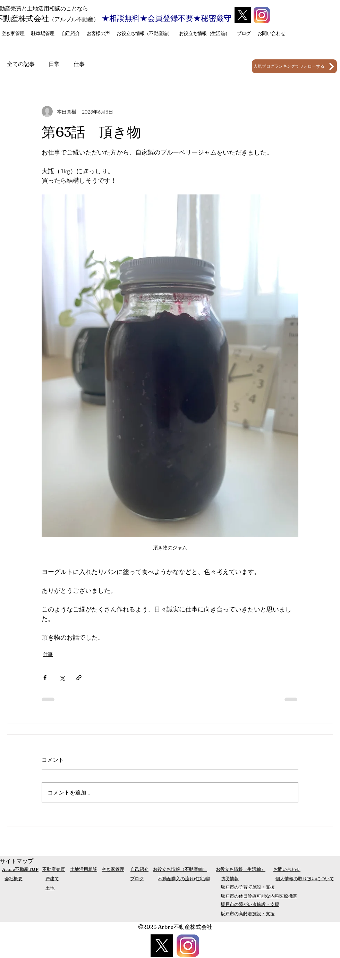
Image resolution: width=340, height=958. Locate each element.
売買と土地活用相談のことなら (49, 8)
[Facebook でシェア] (45, 677)
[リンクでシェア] (79, 677)
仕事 (79, 63)
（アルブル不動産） (74, 19)
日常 (54, 63)
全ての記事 (21, 63)
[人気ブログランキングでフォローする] (294, 66)
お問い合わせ (286, 869)
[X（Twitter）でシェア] (62, 677)
